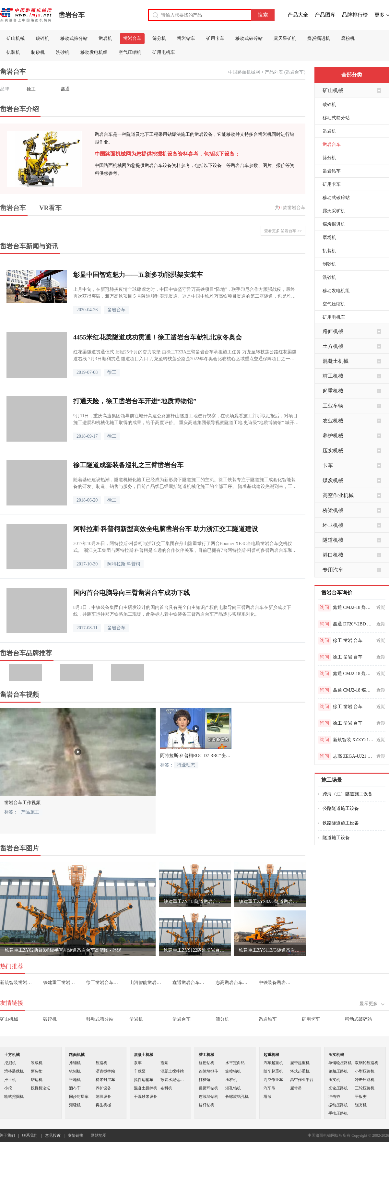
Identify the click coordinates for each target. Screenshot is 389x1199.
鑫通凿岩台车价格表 (189, 982)
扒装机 (13, 52)
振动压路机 (338, 1105)
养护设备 (103, 1088)
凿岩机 (105, 38)
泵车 (138, 1063)
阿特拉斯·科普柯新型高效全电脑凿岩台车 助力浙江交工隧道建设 (165, 528)
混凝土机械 (335, 361)
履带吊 (296, 1088)
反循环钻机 (208, 1088)
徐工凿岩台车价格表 (103, 982)
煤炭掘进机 (318, 38)
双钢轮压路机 (366, 1063)
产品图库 (325, 15)
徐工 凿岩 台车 (347, 640)
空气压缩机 (130, 52)
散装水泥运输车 (173, 1079)
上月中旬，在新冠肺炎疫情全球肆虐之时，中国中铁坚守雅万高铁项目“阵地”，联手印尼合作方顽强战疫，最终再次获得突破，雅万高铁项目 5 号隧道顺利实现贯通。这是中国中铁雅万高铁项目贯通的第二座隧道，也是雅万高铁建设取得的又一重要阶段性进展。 (184, 293)
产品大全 (298, 15)
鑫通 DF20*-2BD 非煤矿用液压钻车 (353, 624)
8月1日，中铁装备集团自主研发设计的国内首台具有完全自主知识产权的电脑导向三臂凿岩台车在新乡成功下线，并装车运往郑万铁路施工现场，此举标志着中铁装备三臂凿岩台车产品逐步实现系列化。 (182, 611)
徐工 (31, 89)
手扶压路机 (338, 1113)
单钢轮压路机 (340, 1063)
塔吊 (267, 1096)
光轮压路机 (338, 1088)
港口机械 (333, 555)
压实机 (334, 1079)
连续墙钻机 (208, 1096)
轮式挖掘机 (14, 1096)
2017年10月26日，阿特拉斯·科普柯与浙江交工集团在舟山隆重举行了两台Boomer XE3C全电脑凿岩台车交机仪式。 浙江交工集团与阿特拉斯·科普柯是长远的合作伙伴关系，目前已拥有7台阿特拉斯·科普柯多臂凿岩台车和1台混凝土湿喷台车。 (184, 547)
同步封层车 (78, 1096)
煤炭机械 (333, 480)
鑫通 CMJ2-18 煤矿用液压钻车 (353, 607)
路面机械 (333, 331)
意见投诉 (53, 1135)
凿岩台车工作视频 (22, 802)
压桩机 (231, 1079)
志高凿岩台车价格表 (233, 982)
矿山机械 (15, 38)
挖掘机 (10, 1063)
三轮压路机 (364, 1088)
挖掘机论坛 (40, 1088)
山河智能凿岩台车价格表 (146, 982)
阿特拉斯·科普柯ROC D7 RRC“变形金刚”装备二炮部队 (195, 755)
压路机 (101, 1063)
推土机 (10, 1079)
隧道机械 (333, 540)
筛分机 (159, 38)
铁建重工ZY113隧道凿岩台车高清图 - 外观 (195, 901)
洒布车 (75, 1088)
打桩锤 (204, 1079)
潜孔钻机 (233, 1088)
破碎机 (42, 38)
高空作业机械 (338, 495)
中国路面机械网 (244, 72)
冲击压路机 (364, 1079)
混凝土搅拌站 (172, 1071)
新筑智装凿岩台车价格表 (17, 982)
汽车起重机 (273, 1063)
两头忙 (36, 1071)
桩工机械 (333, 376)
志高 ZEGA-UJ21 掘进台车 (353, 756)
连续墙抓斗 (208, 1071)
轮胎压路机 (338, 1071)
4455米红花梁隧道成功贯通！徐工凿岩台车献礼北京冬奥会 (157, 337)
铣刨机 (75, 1071)
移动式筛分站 (74, 38)
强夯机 (361, 1105)
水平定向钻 (235, 1063)
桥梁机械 (333, 510)
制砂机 (38, 52)
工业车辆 (333, 406)
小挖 (8, 1088)
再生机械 (103, 1105)
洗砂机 (62, 52)
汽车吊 (269, 1088)
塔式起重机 (300, 1071)
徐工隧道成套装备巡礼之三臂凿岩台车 (128, 465)
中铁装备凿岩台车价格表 (276, 982)
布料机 (166, 1088)
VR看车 (50, 207)
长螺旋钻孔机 (237, 1096)
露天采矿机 (285, 38)
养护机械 (333, 435)
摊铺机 (75, 1063)
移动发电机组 (94, 52)
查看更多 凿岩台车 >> (283, 231)
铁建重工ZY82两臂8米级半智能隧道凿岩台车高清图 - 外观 (63, 950)
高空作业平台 (301, 1079)
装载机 (36, 1063)
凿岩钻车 (186, 38)
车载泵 (140, 1071)
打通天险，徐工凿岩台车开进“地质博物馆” (134, 401)
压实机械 (333, 450)
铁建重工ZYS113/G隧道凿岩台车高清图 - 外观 (270, 950)
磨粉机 (348, 38)
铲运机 (36, 1079)
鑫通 (65, 89)
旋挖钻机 (206, 1063)
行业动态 (186, 765)
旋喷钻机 (233, 1071)
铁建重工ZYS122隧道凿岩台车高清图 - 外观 (195, 950)
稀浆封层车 (105, 1079)
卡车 (328, 465)
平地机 (75, 1079)
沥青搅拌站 (105, 1071)
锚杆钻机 (206, 1105)
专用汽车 (333, 570)
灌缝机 (75, 1105)
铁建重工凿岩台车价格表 (60, 982)
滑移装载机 (14, 1071)
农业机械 (333, 420)
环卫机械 (333, 525)
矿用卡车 (215, 38)
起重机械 (333, 391)
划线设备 (103, 1096)
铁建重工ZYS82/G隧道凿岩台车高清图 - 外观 (270, 901)
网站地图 (98, 1135)
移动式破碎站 (249, 38)
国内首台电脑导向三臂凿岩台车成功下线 (131, 592)
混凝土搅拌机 (145, 1088)
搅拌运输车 (143, 1079)
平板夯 (361, 1096)
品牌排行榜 (355, 15)
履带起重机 (300, 1063)
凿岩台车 (72, 14)
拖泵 (164, 1063)
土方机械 (333, 346)
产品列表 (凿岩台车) (285, 72)
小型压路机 (364, 1071)
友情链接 (75, 1135)
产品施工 (30, 812)
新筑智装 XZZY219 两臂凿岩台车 (353, 739)
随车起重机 (273, 1071)
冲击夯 (334, 1096)
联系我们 (30, 1135)
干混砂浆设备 (145, 1096)
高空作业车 (273, 1079)
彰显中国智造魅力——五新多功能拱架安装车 (138, 274)
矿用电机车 (163, 52)
